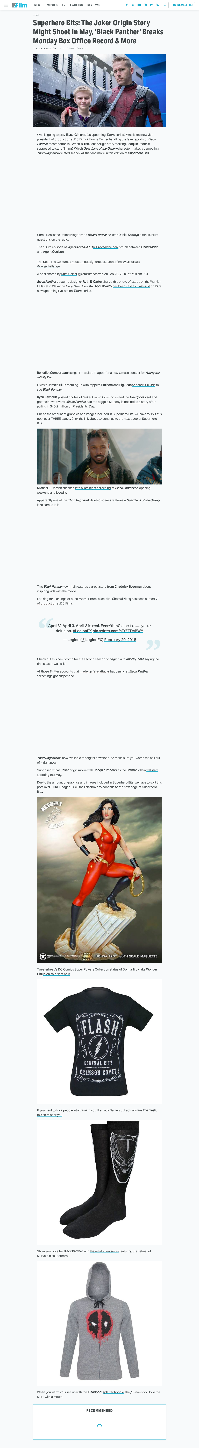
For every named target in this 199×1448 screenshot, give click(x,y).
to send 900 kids (143, 385)
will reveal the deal (105, 247)
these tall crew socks (104, 1251)
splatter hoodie (113, 1392)
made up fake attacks (95, 671)
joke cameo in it (48, 505)
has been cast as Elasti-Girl (131, 286)
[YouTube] (139, 6)
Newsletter (183, 5)
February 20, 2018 (120, 639)
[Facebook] (127, 6)
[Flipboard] (151, 6)
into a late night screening (93, 488)
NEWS (38, 5)
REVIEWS (93, 5)
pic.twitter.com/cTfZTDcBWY (118, 630)
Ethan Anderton (46, 48)
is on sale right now (56, 974)
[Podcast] (165, 5)
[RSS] (157, 6)
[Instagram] (145, 6)
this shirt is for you (49, 1115)
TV (63, 5)
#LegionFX (82, 630)
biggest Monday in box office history (123, 402)
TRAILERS (76, 5)
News (36, 15)
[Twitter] (133, 6)
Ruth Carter (69, 274)
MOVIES (52, 5)
